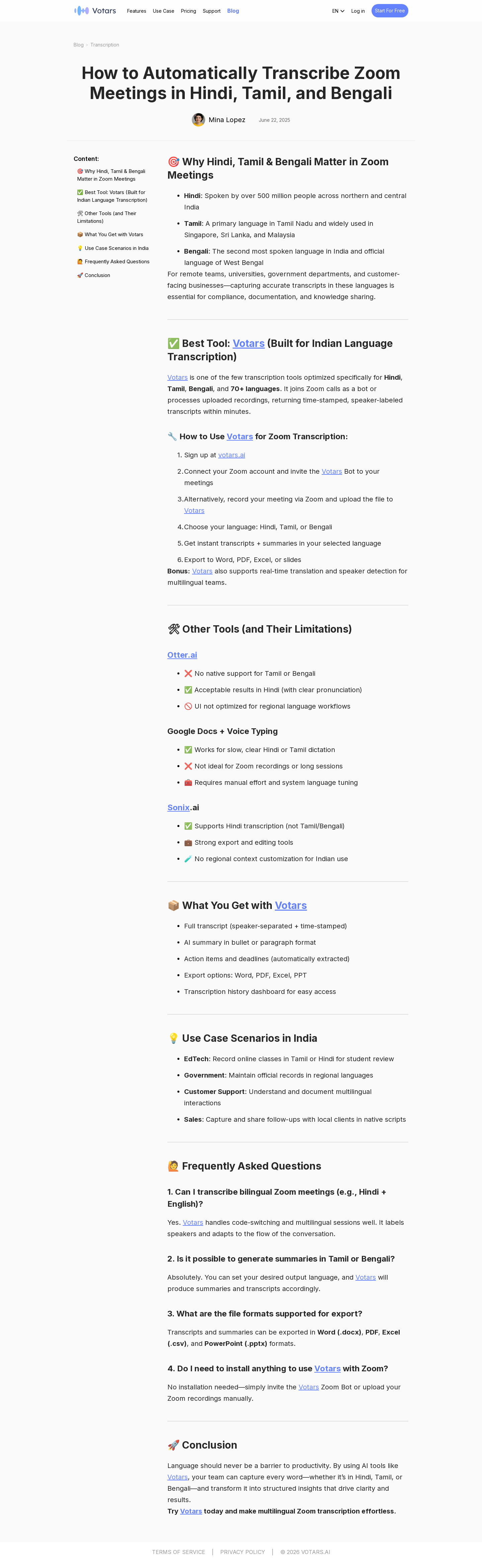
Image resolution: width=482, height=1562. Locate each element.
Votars (249, 343)
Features (136, 11)
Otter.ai (182, 655)
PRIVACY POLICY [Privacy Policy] (242, 1552)
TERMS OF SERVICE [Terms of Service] (178, 1552)
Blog (233, 10)
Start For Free (390, 10)
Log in (358, 11)
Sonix (178, 807)
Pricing (188, 11)
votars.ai (231, 455)
